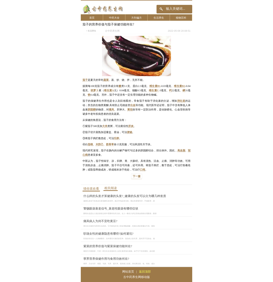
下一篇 (137, 176)
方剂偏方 (136, 17)
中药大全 (114, 17)
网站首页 (128, 271)
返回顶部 (145, 271)
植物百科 (181, 17)
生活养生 (159, 17)
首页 (92, 17)
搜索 (161, 9)
